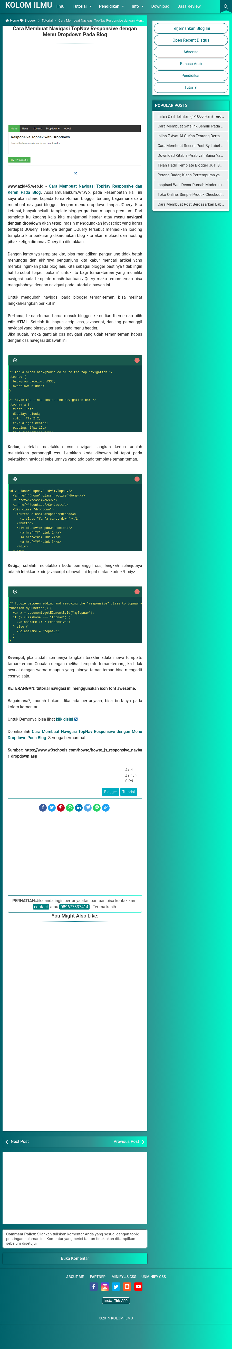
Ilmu (62, 6)
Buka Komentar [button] (75, 1258)
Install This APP (116, 1300)
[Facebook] (43, 807)
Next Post (20, 1141)
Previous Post (126, 1141)
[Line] (97, 807)
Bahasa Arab (191, 63)
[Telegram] (88, 807)
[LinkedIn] (79, 807)
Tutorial (85, 6)
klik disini (64, 718)
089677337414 (74, 906)
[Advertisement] (75, 80)
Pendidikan (114, 6)
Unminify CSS (153, 1276)
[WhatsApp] (70, 807)
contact (41, 906)
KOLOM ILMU (29, 5)
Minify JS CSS (124, 1276)
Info (141, 6)
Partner (97, 1276)
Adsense (190, 52)
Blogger (110, 791)
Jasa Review (191, 6)
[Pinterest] (61, 807)
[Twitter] (52, 807)
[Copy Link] (106, 807)
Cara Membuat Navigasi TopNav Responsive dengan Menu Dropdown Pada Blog (75, 31)
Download (162, 6)
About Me (75, 1276)
